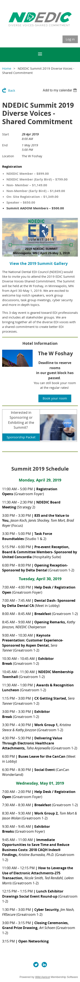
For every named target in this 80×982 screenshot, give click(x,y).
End (5, 145)
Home (6, 68)
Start (5, 134)
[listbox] (60, 90)
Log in (70, 39)
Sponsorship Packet (21, 437)
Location (8, 156)
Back (11, 90)
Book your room (55, 398)
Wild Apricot (42, 977)
